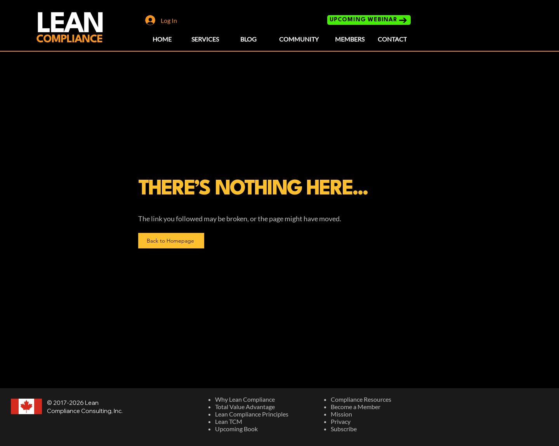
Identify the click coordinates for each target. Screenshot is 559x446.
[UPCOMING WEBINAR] (369, 20)
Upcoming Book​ (236, 428)
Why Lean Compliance (245, 399)
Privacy (341, 421)
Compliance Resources (361, 399)
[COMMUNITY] (299, 39)
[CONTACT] (392, 39)
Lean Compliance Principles (251, 414)
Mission (341, 414)
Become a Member (355, 406)
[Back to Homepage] (171, 240)
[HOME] (162, 39)
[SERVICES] (205, 39)
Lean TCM (228, 421)
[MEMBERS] (349, 39)
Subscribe (344, 428)
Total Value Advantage (245, 406)
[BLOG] (248, 39)
